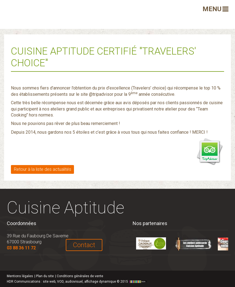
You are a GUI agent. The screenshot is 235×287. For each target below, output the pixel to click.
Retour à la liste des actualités (42, 169)
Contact (84, 245)
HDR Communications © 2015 (77, 281)
